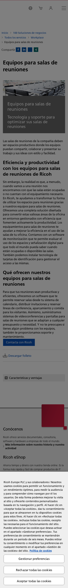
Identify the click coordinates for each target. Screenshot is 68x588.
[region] (34, 530)
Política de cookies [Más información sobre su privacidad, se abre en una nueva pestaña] (41, 550)
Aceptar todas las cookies (34, 581)
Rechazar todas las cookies (34, 570)
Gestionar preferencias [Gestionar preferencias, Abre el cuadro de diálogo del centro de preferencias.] (34, 559)
